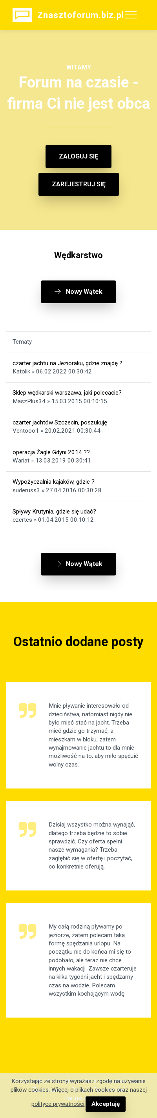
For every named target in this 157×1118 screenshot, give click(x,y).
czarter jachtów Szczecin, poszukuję (60, 422)
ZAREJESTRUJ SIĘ (79, 184)
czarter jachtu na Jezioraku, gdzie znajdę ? (67, 363)
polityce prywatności (57, 1103)
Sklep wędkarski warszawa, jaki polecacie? (67, 392)
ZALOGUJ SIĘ (78, 156)
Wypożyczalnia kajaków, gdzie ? (54, 481)
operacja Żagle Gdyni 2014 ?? (51, 452)
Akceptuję (105, 1103)
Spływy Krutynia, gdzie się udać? (54, 511)
